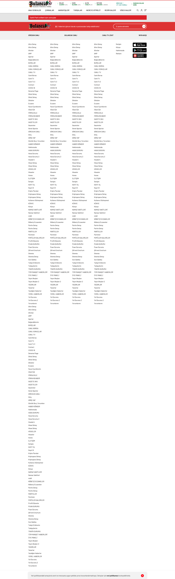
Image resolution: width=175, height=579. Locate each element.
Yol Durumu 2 (33, 300)
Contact (31, 85)
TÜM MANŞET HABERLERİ (37, 272)
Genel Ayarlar (33, 128)
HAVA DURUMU (33, 150)
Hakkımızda (32, 147)
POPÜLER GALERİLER (36, 238)
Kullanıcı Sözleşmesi (35, 200)
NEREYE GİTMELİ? (93, 10)
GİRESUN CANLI (34, 132)
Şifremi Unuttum (34, 250)
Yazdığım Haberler (35, 291)
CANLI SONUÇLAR (35, 69)
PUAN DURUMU (34, 244)
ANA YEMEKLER (34, 10)
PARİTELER (32, 232)
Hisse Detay (32, 163)
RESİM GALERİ (110, 10)
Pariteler (31, 235)
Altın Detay (32, 44)
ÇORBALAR (49, 10)
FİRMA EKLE (32, 113)
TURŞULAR (77, 10)
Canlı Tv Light (107, 34)
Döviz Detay (32, 94)
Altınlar (31, 50)
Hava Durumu (33, 153)
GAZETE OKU (33, 119)
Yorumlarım (32, 303)
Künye (30, 207)
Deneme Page (33, 91)
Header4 (31, 160)
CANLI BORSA (33, 66)
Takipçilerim (32, 266)
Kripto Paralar (33, 191)
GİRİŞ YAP (31, 138)
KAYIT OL (31, 185)
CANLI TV (31, 72)
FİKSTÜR (31, 110)
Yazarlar (31, 288)
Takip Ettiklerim (34, 263)
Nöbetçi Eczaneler (35, 222)
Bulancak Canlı (71, 34)
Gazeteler (31, 125)
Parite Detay (32, 225)
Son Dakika (32, 260)
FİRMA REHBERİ (34, 116)
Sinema (31, 253)
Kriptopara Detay (34, 194)
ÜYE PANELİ (32, 275)
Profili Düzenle (33, 241)
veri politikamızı (112, 576)
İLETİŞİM (31, 178)
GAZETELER (32, 122)
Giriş (29, 135)
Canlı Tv (31, 79)
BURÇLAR (31, 63)
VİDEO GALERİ (125, 10)
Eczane (31, 104)
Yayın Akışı (143, 34)
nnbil (30, 216)
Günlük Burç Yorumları (36, 141)
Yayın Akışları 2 (33, 282)
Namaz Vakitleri (34, 213)
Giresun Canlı (33, 34)
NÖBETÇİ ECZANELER (36, 219)
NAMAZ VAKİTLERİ (35, 210)
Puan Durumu (33, 247)
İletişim (31, 182)
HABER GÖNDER (34, 144)
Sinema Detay (33, 257)
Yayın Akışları (33, 278)
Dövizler (31, 100)
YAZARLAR (32, 285)
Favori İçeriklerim (34, 107)
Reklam (118, 54)
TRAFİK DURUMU (34, 269)
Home (30, 175)
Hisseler (31, 172)
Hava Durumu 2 (33, 157)
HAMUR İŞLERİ (63, 10)
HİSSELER (32, 169)
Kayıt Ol (31, 188)
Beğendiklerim (33, 60)
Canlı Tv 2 (31, 82)
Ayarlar (31, 57)
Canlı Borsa (32, 75)
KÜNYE (31, 203)
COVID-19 (31, 88)
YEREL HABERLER (35, 294)
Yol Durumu (32, 297)
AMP (30, 54)
